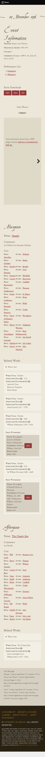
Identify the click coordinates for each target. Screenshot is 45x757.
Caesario (7, 606)
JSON (7, 93)
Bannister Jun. (28, 560)
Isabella (12, 616)
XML (15, 93)
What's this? (12, 372)
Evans (25, 303)
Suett (25, 275)
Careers (6, 720)
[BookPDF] (22, 166)
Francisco (7, 318)
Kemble (25, 272)
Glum (12, 582)
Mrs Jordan (27, 349)
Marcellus (7, 263)
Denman (26, 597)
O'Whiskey (8, 600)
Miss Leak (26, 622)
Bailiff (12, 585)
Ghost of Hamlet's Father (9, 324)
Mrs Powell (27, 343)
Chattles (7, 572)
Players (12, 330)
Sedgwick (26, 582)
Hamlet (15, 241)
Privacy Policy (20, 720)
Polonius (7, 278)
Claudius (7, 269)
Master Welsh (28, 603)
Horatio (12, 281)
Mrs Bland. (27, 625)
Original (28, 113)
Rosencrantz (8, 290)
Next (37, 166)
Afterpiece (11, 75)
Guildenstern (9, 297)
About (33, 720)
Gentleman (8, 306)
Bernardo (7, 312)
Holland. (26, 260)
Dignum (26, 566)
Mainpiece (11, 71)
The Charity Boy (20, 542)
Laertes (12, 284)
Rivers (12, 566)
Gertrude (7, 346)
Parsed (28, 118)
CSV (23, 93)
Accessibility (8, 718)
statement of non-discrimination (28, 750)
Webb (25, 309)
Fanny (12, 622)
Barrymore (27, 284)
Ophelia (12, 349)
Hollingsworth (21, 340)
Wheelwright (9, 594)
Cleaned (15, 118)
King (24, 337)
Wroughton (27, 321)
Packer (25, 266)
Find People (8, 723)
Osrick (12, 300)
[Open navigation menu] (2, 2)
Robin (12, 588)
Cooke (25, 315)
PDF (15, 113)
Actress (12, 352)
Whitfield (26, 281)
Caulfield (26, 287)
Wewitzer (19, 334)
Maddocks (26, 330)
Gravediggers (8, 340)
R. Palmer (26, 300)
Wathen (25, 569)
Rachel (12, 625)
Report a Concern (27, 718)
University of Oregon (15, 728)
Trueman (26, 294)
